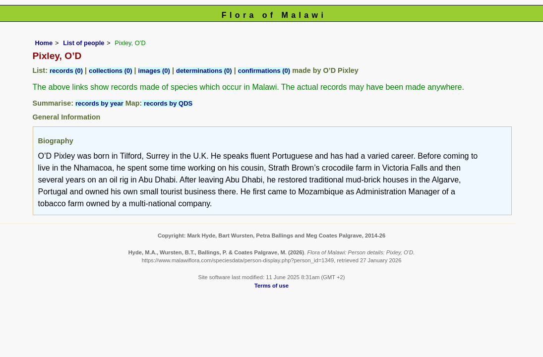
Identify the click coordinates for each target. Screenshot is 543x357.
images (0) (154, 70)
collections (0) (110, 70)
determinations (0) (204, 70)
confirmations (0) (264, 70)
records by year (99, 103)
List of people (83, 43)
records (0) (66, 70)
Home (44, 43)
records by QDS (167, 103)
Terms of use (271, 286)
